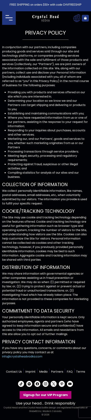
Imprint (30, 372)
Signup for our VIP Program (45, 395)
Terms (80, 372)
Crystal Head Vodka (45, 18)
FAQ (70, 372)
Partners (57, 372)
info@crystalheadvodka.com (22, 356)
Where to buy (76, 18)
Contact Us (14, 372)
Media (43, 372)
